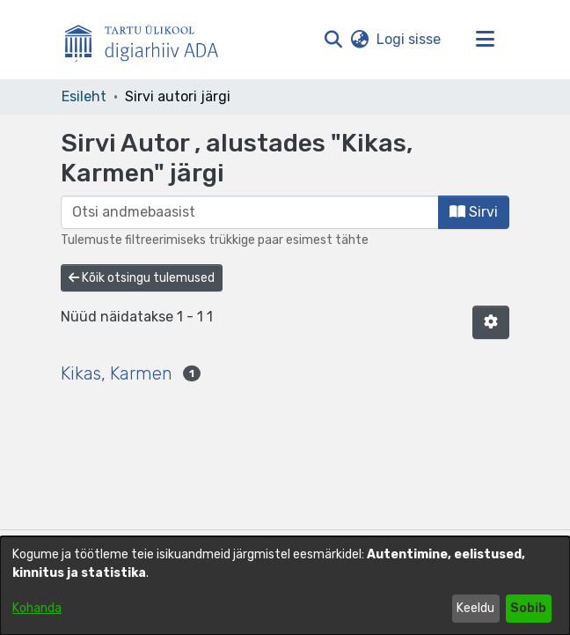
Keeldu (475, 608)
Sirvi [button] (473, 211)
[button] (333, 39)
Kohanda (37, 608)
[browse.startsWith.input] (250, 212)
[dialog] (285, 585)
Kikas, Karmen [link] (116, 373)
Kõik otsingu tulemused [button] (142, 277)
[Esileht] (149, 40)
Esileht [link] (84, 96)
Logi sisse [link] (409, 39)
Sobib (528, 608)
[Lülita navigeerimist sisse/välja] (484, 39)
